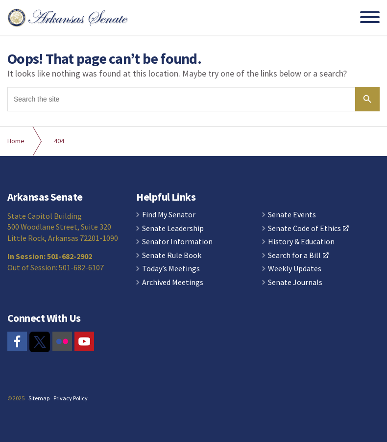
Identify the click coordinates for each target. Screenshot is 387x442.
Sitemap (38, 398)
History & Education (301, 241)
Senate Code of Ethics (308, 228)
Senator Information (177, 241)
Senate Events (292, 214)
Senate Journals (295, 282)
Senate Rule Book (171, 255)
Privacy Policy (70, 398)
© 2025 (15, 398)
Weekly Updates (294, 268)
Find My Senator (168, 214)
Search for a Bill (298, 255)
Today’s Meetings (171, 268)
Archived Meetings (172, 282)
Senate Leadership (173, 228)
